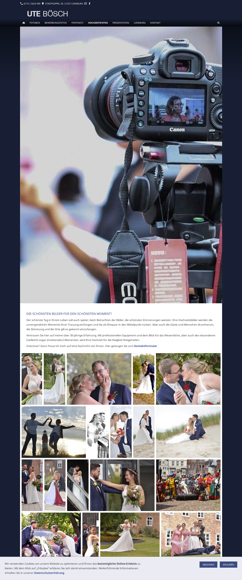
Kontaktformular (145, 346)
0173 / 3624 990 (30, 3)
